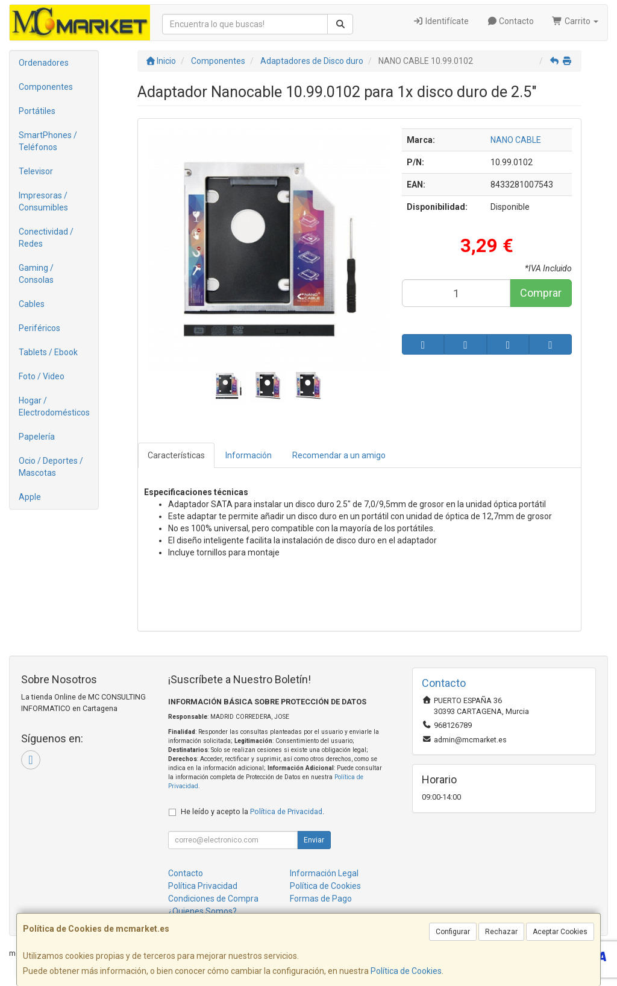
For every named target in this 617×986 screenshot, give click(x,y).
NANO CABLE (515, 140)
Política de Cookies (406, 971)
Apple (30, 497)
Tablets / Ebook (48, 352)
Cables (32, 304)
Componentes (46, 87)
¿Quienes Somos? (202, 911)
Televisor (36, 171)
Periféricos (39, 328)
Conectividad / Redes (46, 237)
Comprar (541, 292)
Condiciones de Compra (213, 898)
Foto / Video (41, 376)
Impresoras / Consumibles (43, 201)
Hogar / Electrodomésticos (54, 406)
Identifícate (441, 21)
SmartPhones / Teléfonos (48, 141)
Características (176, 455)
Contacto (510, 21)
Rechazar (501, 932)
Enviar (314, 840)
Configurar (453, 932)
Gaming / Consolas (36, 274)
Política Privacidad (202, 886)
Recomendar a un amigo (339, 455)
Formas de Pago (321, 898)
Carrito (575, 21)
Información (248, 455)
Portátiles (37, 111)
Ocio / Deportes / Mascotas (51, 467)
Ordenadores (44, 63)
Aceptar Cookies (560, 932)
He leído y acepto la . (252, 811)
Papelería (37, 436)
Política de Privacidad (286, 811)
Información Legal (324, 873)
